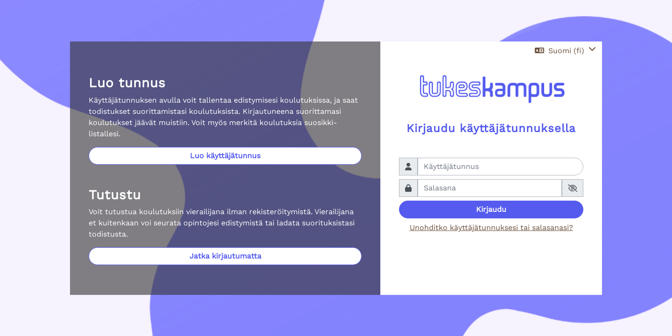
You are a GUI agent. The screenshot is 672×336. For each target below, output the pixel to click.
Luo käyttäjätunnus (225, 155)
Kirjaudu (491, 209)
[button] (565, 51)
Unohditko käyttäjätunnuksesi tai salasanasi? (491, 227)
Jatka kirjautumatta (225, 256)
